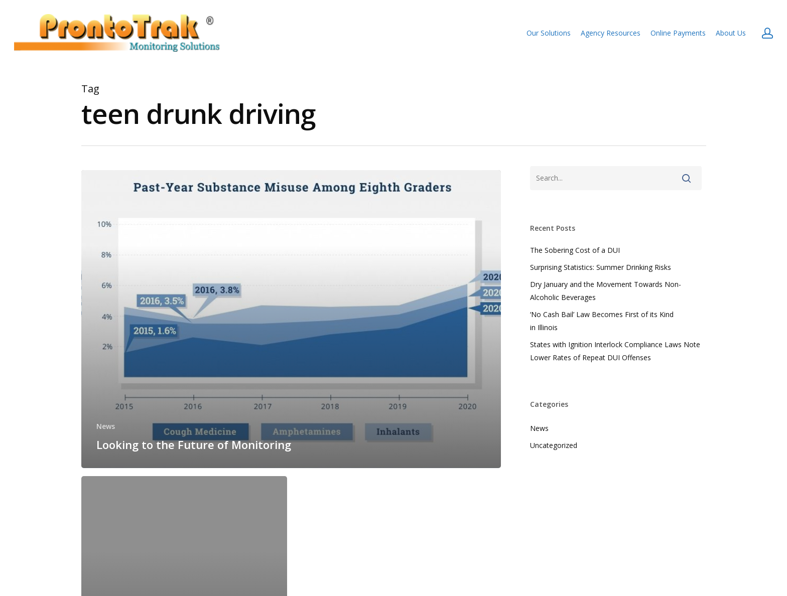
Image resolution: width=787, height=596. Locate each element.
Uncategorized (553, 445)
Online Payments (678, 33)
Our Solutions (549, 33)
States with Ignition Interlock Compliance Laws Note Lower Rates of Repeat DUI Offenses (615, 351)
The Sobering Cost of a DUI (575, 250)
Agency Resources (610, 33)
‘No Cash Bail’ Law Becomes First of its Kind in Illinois (602, 321)
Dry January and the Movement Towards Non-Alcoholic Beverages (605, 290)
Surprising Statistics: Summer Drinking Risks (600, 267)
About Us (731, 33)
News (105, 426)
